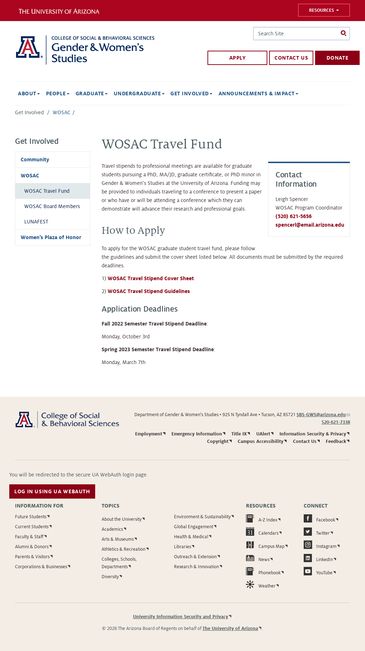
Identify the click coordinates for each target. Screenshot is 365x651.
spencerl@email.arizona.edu (310, 225)
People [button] (58, 93)
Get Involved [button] (191, 93)
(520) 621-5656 (294, 216)
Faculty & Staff (29, 536)
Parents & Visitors (32, 556)
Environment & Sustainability (202, 516)
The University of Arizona (230, 628)
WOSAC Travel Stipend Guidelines (149, 291)
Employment (148, 434)
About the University (122, 519)
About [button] (29, 93)
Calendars (262, 532)
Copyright (217, 441)
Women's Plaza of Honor (51, 237)
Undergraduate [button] (139, 93)
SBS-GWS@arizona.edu (323, 414)
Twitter (317, 532)
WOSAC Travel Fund (47, 191)
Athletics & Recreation (123, 549)
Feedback (336, 441)
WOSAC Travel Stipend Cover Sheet (151, 278)
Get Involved (29, 112)
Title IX (239, 434)
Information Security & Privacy (312, 434)
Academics (112, 529)
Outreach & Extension (195, 556)
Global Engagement (193, 526)
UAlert (263, 434)
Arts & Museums (118, 539)
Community (35, 159)
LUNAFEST (36, 221)
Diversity (110, 576)
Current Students (31, 526)
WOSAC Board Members (52, 206)
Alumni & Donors (31, 546)
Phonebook (263, 571)
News (257, 558)
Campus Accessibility (260, 441)
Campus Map (265, 545)
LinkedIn (318, 558)
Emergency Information (196, 434)
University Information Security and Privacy (180, 616)
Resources (324, 10)
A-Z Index (261, 518)
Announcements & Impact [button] (258, 93)
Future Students (30, 516)
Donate (337, 58)
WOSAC (62, 112)
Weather (261, 584)
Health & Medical (191, 536)
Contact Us (291, 58)
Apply (237, 58)
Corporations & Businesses (41, 566)
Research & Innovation (196, 566)
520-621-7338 (336, 422)
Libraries (182, 546)
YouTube (318, 571)
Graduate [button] (92, 93)
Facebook (319, 518)
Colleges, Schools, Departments (119, 563)
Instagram (320, 545)
